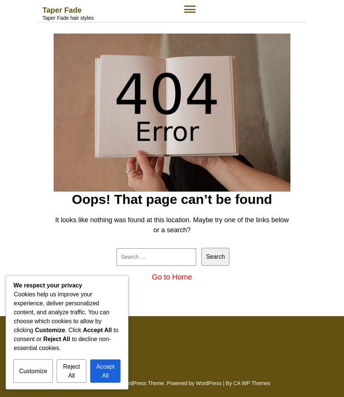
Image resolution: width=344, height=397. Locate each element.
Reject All (71, 371)
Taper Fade (62, 10)
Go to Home (172, 277)
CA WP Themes (251, 383)
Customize (33, 371)
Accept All (105, 371)
